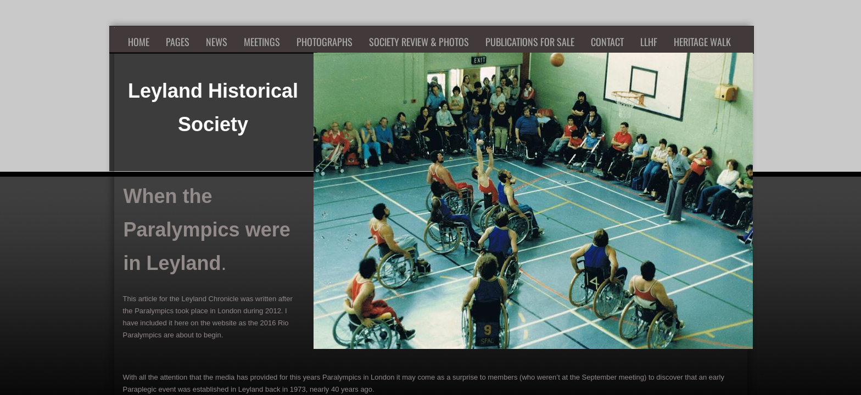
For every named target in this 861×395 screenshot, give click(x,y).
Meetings (262, 42)
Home (138, 42)
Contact (607, 42)
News (216, 42)
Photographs (325, 42)
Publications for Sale (529, 42)
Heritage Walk (702, 42)
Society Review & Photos (419, 42)
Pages (177, 42)
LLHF (648, 42)
